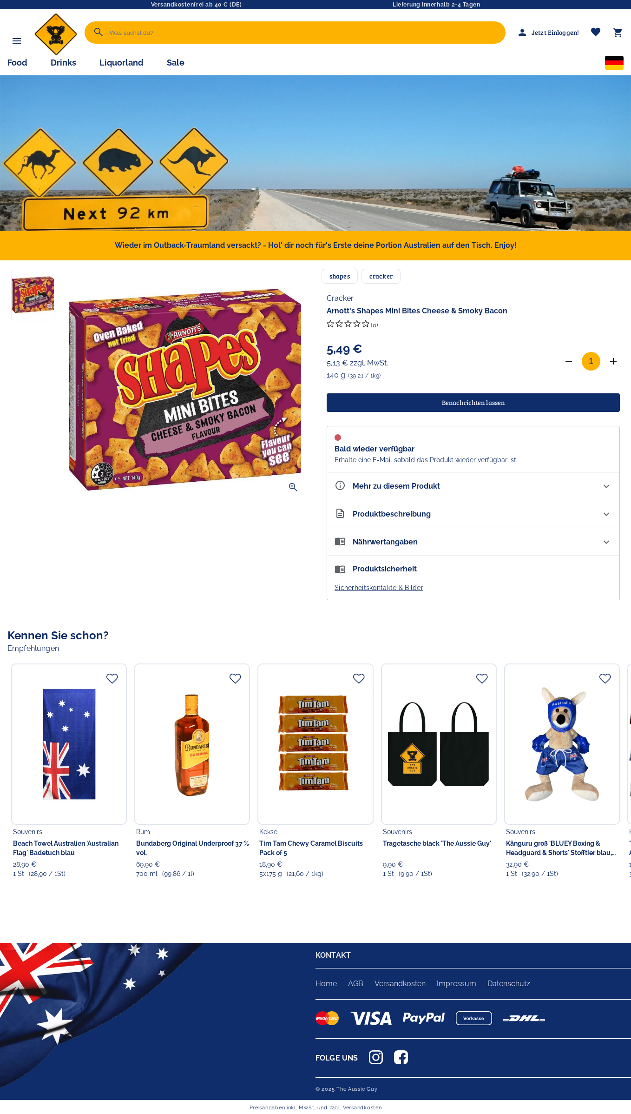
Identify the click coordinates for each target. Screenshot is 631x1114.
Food (17, 62)
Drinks (63, 62)
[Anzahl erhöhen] (613, 361)
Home (326, 983)
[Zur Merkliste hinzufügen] (112, 678)
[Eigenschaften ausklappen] (473, 486)
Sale (175, 62)
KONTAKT (333, 955)
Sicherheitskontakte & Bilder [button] (379, 587)
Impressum (456, 983)
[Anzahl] (591, 361)
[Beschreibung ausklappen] (473, 514)
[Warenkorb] (618, 32)
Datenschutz (508, 983)
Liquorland (121, 62)
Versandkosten (400, 983)
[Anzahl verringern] (569, 361)
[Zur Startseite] (55, 53)
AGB (355, 983)
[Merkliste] (595, 33)
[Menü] (16, 41)
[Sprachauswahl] (614, 64)
